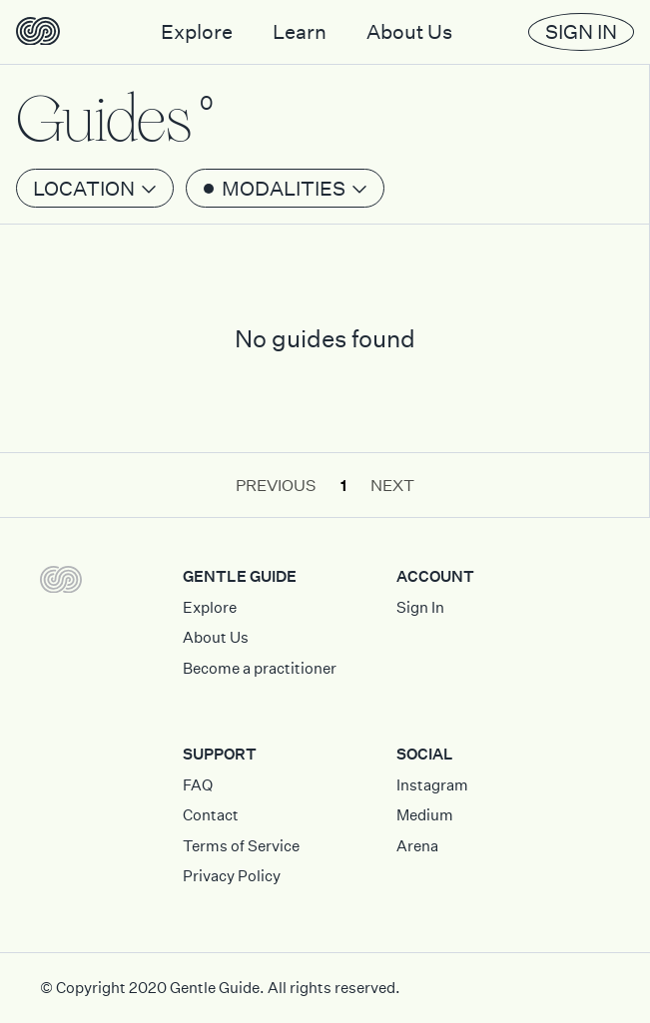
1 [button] (343, 485)
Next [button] (392, 485)
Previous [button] (276, 485)
